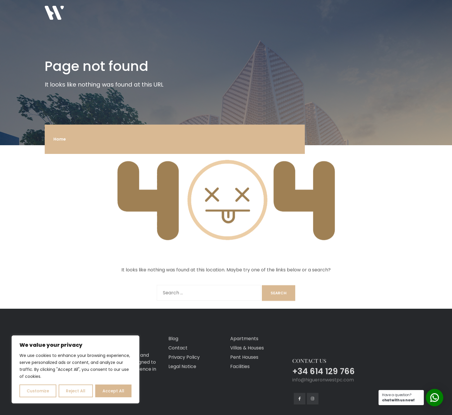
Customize (38, 391)
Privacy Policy (184, 385)
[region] (75, 369)
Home (59, 139)
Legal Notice (182, 394)
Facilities (240, 394)
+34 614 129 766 (323, 399)
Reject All (75, 391)
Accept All (113, 391)
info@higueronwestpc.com (323, 408)
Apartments (244, 366)
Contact (178, 376)
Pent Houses (244, 385)
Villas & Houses (247, 376)
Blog (173, 366)
